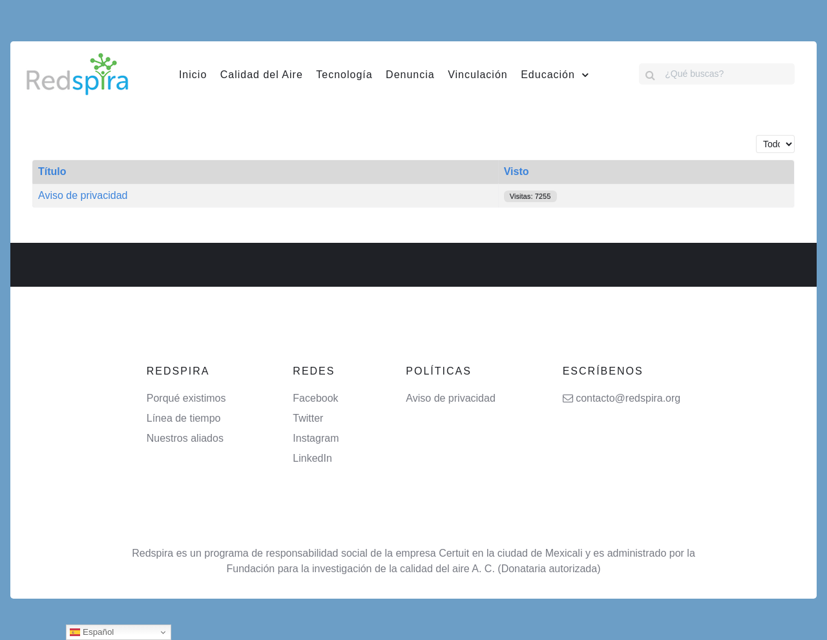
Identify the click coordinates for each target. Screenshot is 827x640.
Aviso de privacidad (82, 195)
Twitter (308, 418)
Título (52, 171)
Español (92, 632)
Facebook (315, 398)
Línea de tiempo (184, 418)
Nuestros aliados (185, 438)
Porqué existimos (186, 398)
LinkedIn (312, 458)
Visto (516, 171)
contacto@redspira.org (628, 398)
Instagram (316, 438)
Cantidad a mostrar (756, 135)
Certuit (454, 553)
